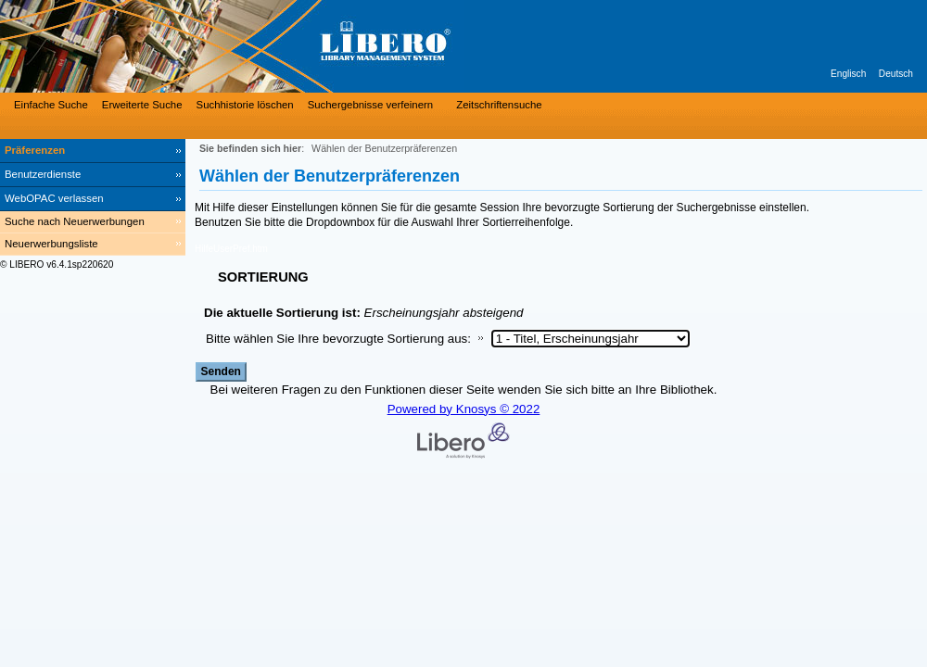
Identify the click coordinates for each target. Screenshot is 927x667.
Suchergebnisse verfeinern (371, 104)
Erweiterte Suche (142, 104)
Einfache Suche (51, 104)
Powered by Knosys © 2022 (463, 409)
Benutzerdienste (43, 174)
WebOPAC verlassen (54, 198)
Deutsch (896, 74)
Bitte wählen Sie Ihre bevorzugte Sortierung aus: (338, 339)
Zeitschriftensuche (498, 104)
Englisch (848, 74)
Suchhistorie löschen (245, 104)
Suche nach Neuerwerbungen (75, 221)
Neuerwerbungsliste (51, 243)
